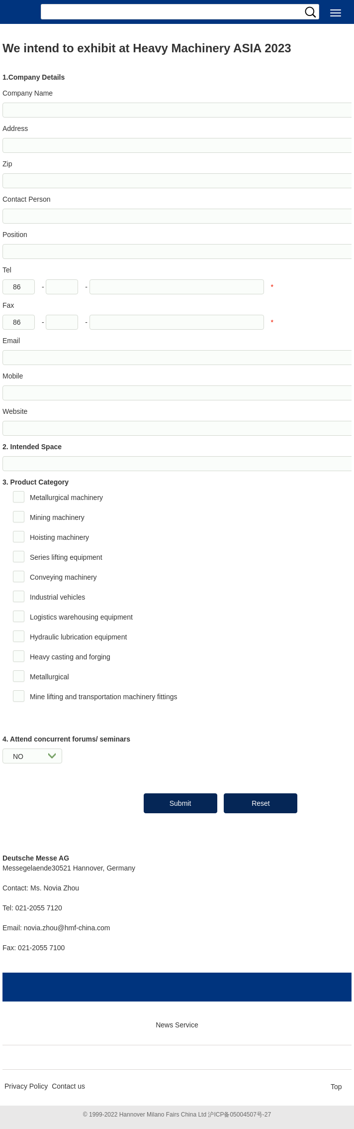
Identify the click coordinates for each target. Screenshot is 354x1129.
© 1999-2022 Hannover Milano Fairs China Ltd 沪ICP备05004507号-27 (177, 1114)
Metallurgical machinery (66, 498)
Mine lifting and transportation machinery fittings (103, 697)
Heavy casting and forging (70, 657)
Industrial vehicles (57, 597)
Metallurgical (49, 677)
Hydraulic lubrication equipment (78, 637)
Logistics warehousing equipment (81, 617)
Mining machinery (57, 517)
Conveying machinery (63, 577)
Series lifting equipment (66, 557)
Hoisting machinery (59, 537)
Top (336, 1087)
